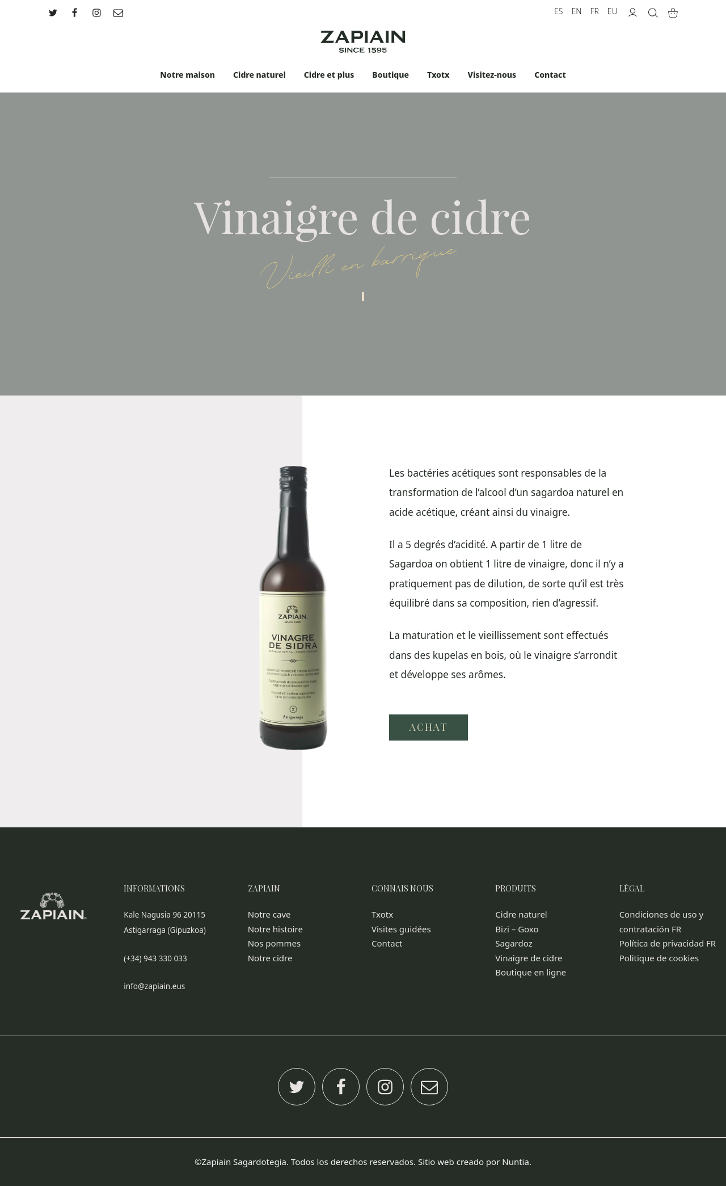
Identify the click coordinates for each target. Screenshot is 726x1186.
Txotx (382, 914)
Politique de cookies (659, 958)
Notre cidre (270, 958)
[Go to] (54, 11)
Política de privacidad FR (667, 943)
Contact (387, 943)
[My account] (633, 11)
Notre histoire (275, 929)
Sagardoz (513, 943)
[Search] (653, 11)
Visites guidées (401, 929)
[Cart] (673, 11)
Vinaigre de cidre (528, 958)
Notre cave (269, 914)
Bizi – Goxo (516, 929)
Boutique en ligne (530, 972)
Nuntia (515, 1161)
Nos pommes (274, 943)
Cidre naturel (521, 914)
